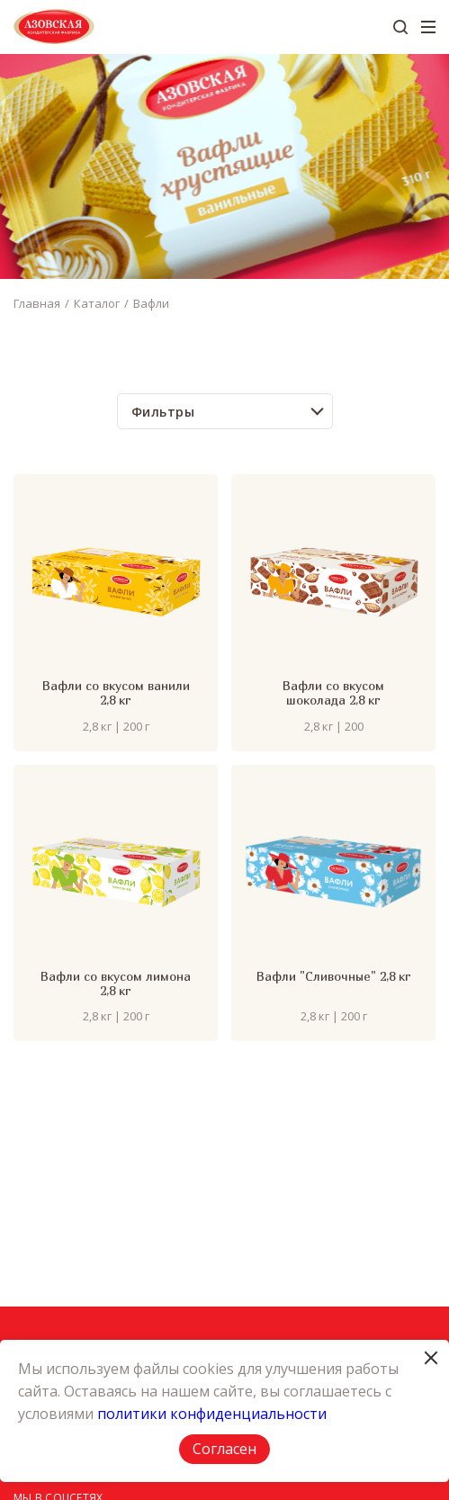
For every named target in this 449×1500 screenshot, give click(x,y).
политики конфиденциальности (212, 1414)
